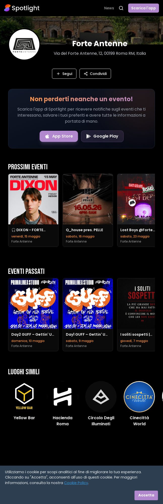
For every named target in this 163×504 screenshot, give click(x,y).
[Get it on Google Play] (102, 136)
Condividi (95, 73)
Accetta (146, 495)
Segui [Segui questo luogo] (64, 73)
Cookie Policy (76, 482)
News (109, 8)
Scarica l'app (143, 8)
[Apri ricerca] (121, 8)
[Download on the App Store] (59, 136)
